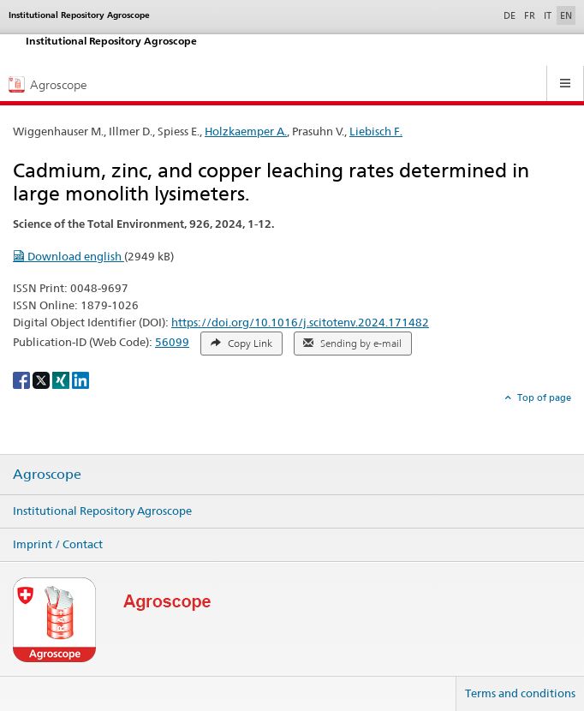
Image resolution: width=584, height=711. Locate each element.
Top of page (543, 397)
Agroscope (47, 474)
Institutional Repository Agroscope (102, 510)
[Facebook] (23, 379)
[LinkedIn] (80, 379)
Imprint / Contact (58, 544)
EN (566, 15)
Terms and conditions (520, 693)
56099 (172, 342)
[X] (42, 379)
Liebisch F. (375, 131)
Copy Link (241, 344)
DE (511, 14)
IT (547, 15)
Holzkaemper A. (246, 131)
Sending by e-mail (352, 344)
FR (529, 15)
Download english (68, 256)
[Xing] (62, 379)
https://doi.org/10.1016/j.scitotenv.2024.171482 (300, 322)
